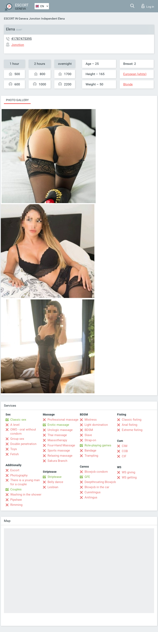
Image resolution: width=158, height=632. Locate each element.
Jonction (34, 18)
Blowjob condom (96, 472)
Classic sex (18, 419)
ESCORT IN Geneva (16, 18)
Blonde (128, 84)
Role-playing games (98, 445)
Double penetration (23, 444)
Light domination (96, 425)
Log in (148, 6)
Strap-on (90, 440)
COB (125, 451)
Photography (19, 475)
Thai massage (57, 435)
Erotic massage (58, 425)
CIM (124, 446)
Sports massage (59, 450)
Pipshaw (16, 500)
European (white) (134, 74)
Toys (13, 449)
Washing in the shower (25, 494)
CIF (124, 456)
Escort (14, 470)
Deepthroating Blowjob (100, 482)
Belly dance (55, 482)
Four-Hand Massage (61, 445)
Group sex (17, 439)
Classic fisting (131, 419)
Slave (88, 435)
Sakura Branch (57, 461)
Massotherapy (57, 440)
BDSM (89, 430)
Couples (16, 489)
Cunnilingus (93, 492)
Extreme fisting (132, 430)
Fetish (14, 454)
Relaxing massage (60, 455)
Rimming (16, 505)
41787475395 (21, 39)
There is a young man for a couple (25, 482)
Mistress (91, 419)
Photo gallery (17, 100)
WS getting (129, 477)
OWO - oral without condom (23, 431)
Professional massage (63, 419)
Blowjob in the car (97, 487)
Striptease (55, 477)
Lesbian (53, 487)
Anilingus (91, 497)
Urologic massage (60, 430)
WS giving (128, 472)
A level (15, 425)
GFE (87, 477)
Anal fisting (129, 425)
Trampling (91, 455)
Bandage (90, 450)
